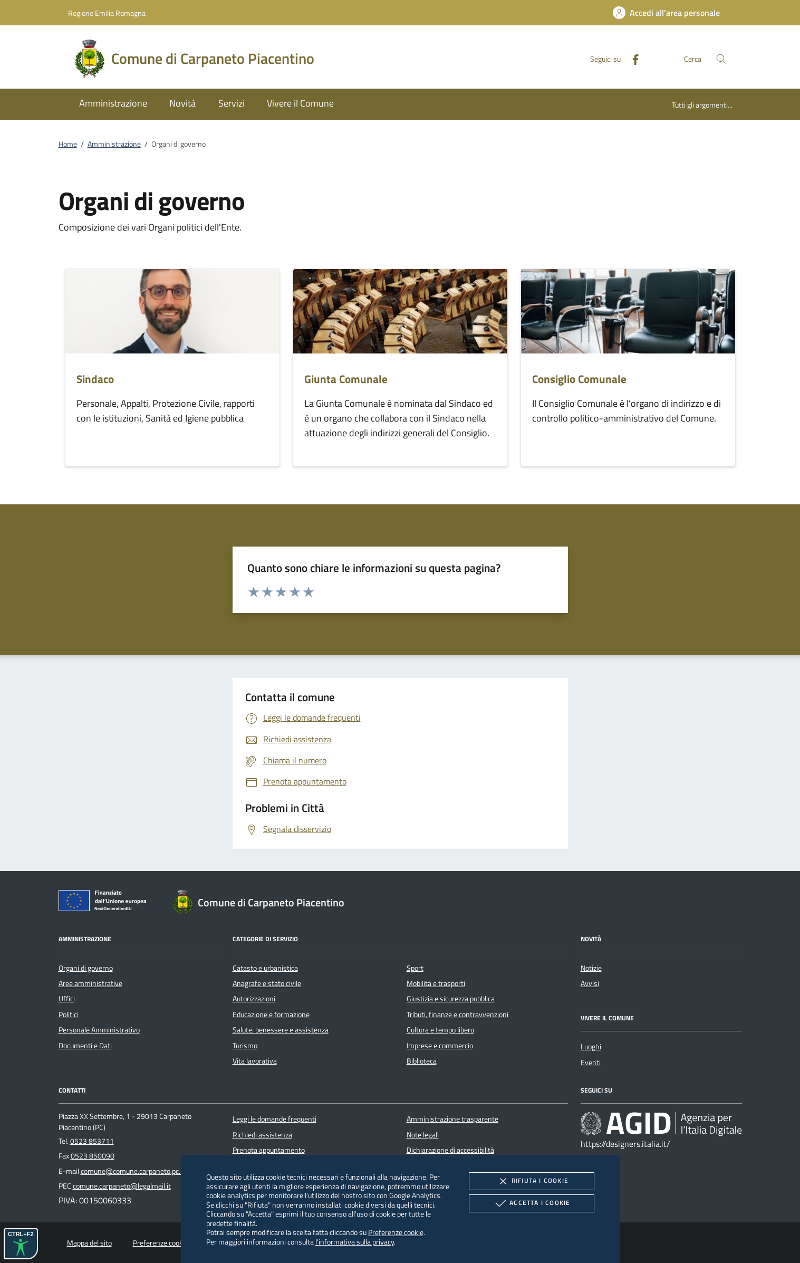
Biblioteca (422, 1061)
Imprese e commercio (440, 1045)
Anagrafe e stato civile (267, 983)
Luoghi (591, 1046)
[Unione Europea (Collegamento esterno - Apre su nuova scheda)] (105, 902)
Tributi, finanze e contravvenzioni (457, 1014)
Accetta (531, 1203)
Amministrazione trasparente (452, 1119)
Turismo (245, 1045)
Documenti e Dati (85, 1045)
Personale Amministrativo (99, 1030)
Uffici (67, 998)
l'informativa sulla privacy (354, 1241)
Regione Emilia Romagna (107, 12)
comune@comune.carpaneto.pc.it (133, 1171)
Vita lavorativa (255, 1061)
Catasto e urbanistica (265, 968)
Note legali (423, 1135)
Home (68, 144)
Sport (415, 968)
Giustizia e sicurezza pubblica (451, 998)
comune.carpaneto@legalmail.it (122, 1186)
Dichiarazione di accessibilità (450, 1150)
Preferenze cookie (395, 1232)
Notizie (591, 968)
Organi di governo (86, 968)
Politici (69, 1014)
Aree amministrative (90, 983)
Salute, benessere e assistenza (281, 1030)
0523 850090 (92, 1156)
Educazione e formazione (271, 1014)
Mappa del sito (89, 1243)
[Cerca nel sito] (721, 58)
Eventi (591, 1062)
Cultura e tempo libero (440, 1030)
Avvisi (590, 983)
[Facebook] (631, 58)
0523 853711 (92, 1141)
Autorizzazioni (254, 998)
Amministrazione (114, 144)
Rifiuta (531, 1181)
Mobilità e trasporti (436, 983)
